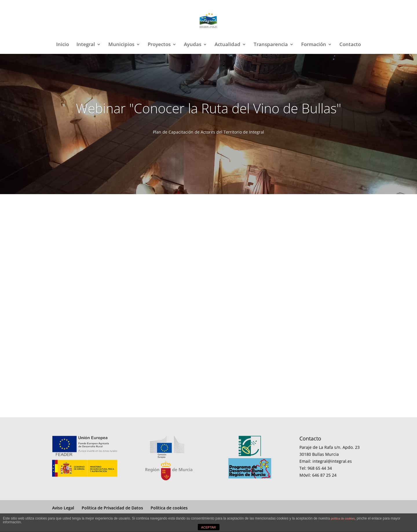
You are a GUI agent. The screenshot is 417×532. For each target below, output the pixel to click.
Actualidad (227, 45)
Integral (85, 45)
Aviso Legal (63, 508)
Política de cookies (169, 508)
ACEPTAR (208, 527)
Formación (313, 45)
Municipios (121, 45)
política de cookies (343, 518)
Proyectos (159, 45)
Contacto (350, 45)
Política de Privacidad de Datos (112, 508)
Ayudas (192, 45)
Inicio (62, 45)
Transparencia (271, 45)
